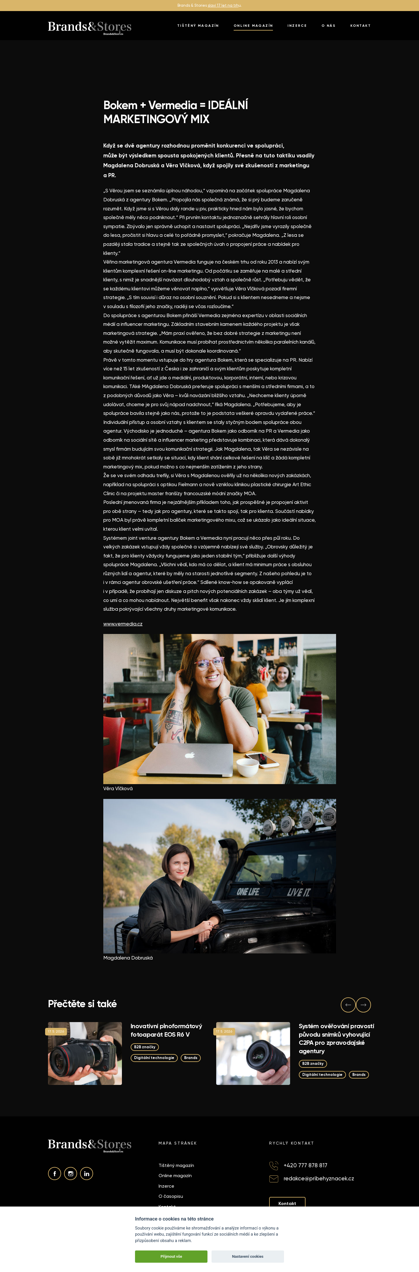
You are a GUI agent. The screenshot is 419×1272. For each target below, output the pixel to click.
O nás (329, 26)
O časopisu (171, 1196)
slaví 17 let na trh (223, 5)
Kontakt (360, 26)
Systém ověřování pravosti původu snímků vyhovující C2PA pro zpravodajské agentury (336, 1038)
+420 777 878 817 (305, 1165)
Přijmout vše (171, 1256)
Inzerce (297, 26)
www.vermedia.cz (123, 624)
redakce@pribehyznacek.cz (319, 1178)
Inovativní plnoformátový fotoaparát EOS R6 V (166, 1030)
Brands (190, 1058)
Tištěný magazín (198, 26)
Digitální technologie (154, 1058)
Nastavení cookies (247, 1256)
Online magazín (253, 26)
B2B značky (144, 1047)
